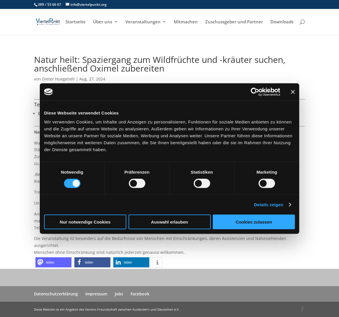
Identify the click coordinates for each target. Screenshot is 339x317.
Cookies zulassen (254, 222)
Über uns (102, 22)
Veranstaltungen (143, 22)
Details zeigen (268, 204)
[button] (53, 262)
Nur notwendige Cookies (85, 222)
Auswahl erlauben (169, 222)
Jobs (119, 294)
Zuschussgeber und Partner (234, 22)
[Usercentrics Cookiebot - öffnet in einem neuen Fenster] (255, 91)
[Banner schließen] (293, 92)
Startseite (75, 22)
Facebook (140, 294)
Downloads (281, 22)
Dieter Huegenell (58, 79)
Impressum (96, 294)
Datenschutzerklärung (56, 294)
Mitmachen (186, 22)
